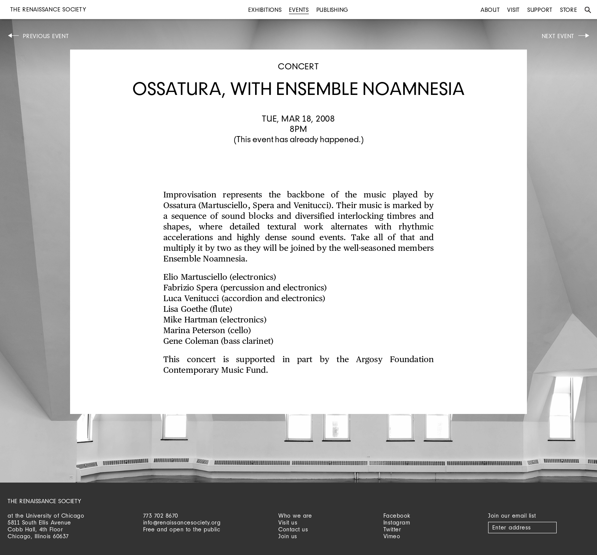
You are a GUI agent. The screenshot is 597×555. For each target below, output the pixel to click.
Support (539, 9)
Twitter (392, 529)
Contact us (293, 529)
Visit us (287, 522)
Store (568, 9)
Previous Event (46, 36)
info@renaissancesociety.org (182, 522)
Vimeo (392, 536)
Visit (513, 9)
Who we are (295, 515)
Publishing (332, 9)
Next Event (558, 36)
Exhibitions (264, 9)
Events (299, 9)
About (490, 9)
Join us (287, 536)
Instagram (396, 522)
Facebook (396, 515)
